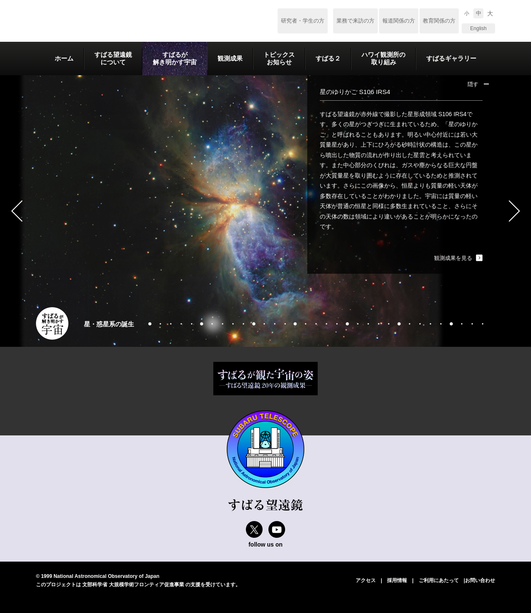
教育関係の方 (439, 21)
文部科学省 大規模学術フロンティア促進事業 (133, 585)
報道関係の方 (398, 21)
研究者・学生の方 (302, 21)
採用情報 (397, 580)
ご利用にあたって (439, 580)
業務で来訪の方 (355, 21)
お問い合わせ (480, 580)
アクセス (366, 580)
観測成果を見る (453, 258)
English (478, 28)
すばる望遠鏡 (94, 21)
